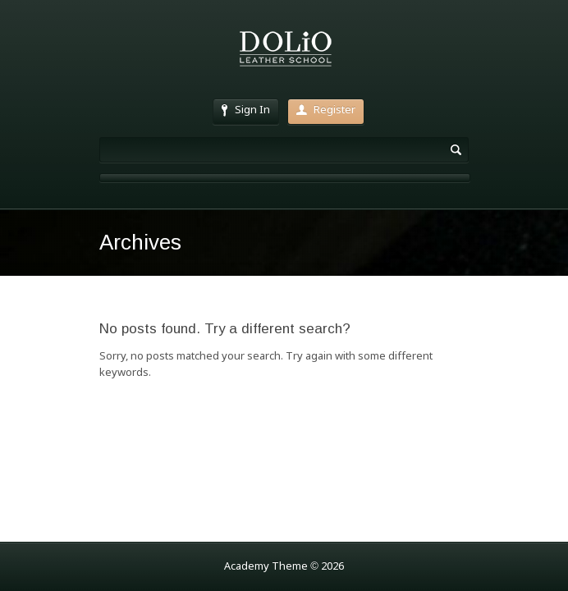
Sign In (246, 110)
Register (325, 110)
